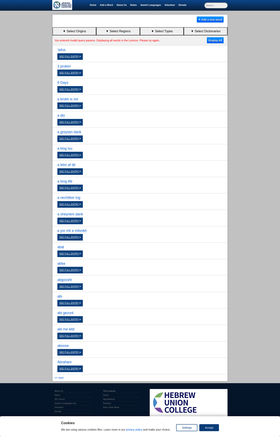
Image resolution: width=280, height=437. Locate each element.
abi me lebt (65, 329)
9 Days (62, 83)
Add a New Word (111, 407)
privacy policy (134, 429)
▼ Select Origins (74, 31)
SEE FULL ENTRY (70, 56)
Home (93, 5)
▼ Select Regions (118, 31)
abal (60, 247)
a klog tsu (64, 148)
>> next (59, 377)
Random (107, 403)
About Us (121, 5)
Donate (183, 5)
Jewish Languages (151, 5)
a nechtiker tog (68, 198)
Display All (215, 40)
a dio (61, 115)
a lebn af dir (66, 165)
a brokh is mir (67, 99)
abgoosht (64, 280)
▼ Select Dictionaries (205, 31)
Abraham (64, 362)
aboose (63, 346)
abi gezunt (65, 313)
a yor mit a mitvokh (72, 231)
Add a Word (106, 5)
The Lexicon (109, 391)
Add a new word (210, 19)
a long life (64, 181)
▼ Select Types (162, 31)
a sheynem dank (70, 214)
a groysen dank (69, 132)
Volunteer (170, 5)
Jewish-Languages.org (65, 403)
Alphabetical (109, 399)
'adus (61, 50)
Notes (133, 5)
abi (59, 296)
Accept (209, 427)
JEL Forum (59, 399)
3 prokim (64, 66)
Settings (187, 427)
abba (61, 263)
